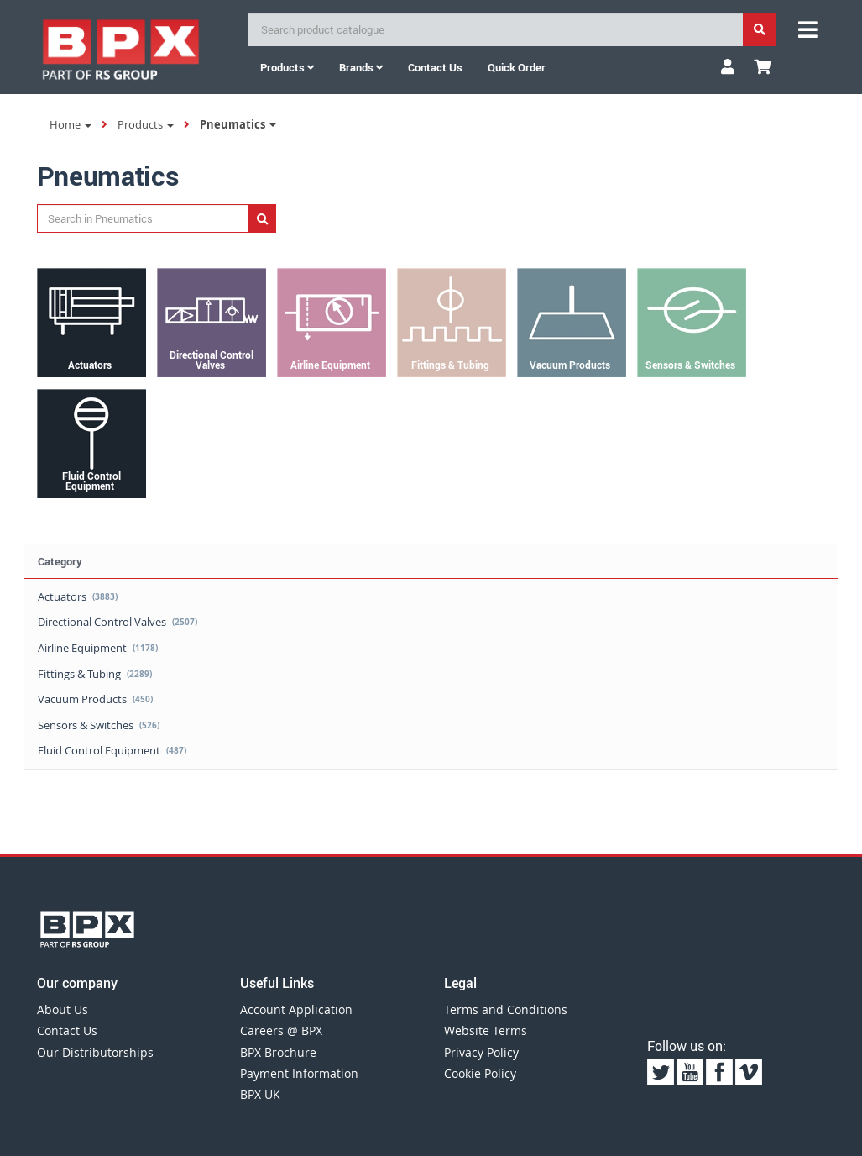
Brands (361, 67)
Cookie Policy (480, 1073)
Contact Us (67, 1030)
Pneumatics (238, 124)
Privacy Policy (481, 1052)
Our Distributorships (95, 1052)
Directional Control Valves (117, 621)
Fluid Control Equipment (112, 750)
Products (287, 67)
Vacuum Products (95, 699)
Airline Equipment (98, 647)
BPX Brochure (278, 1052)
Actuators (78, 596)
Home (70, 124)
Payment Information (299, 1073)
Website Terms (485, 1030)
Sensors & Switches (98, 725)
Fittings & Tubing (95, 673)
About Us (62, 1009)
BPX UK (260, 1094)
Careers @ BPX (281, 1030)
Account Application (296, 1009)
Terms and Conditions (505, 1009)
